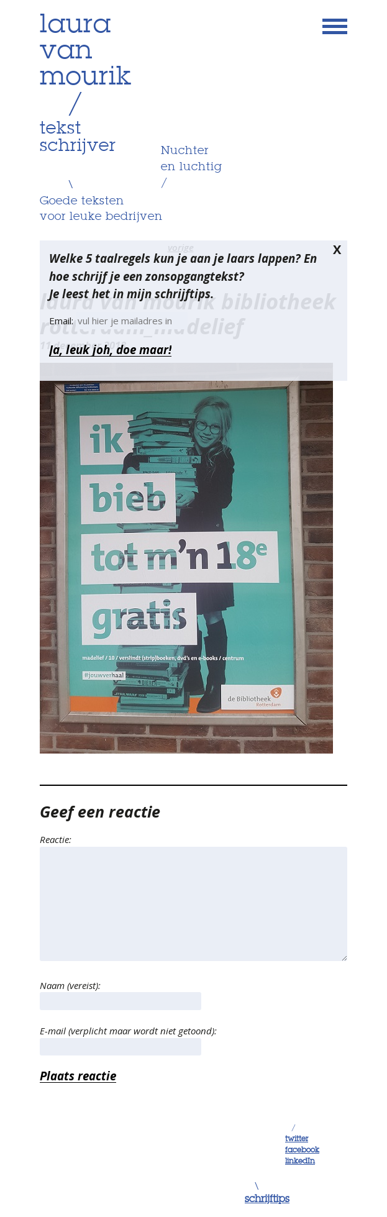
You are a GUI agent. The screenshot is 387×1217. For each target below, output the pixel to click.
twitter (296, 1139)
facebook (302, 1150)
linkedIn (300, 1161)
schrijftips (267, 1200)
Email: (62, 320)
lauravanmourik (86, 51)
